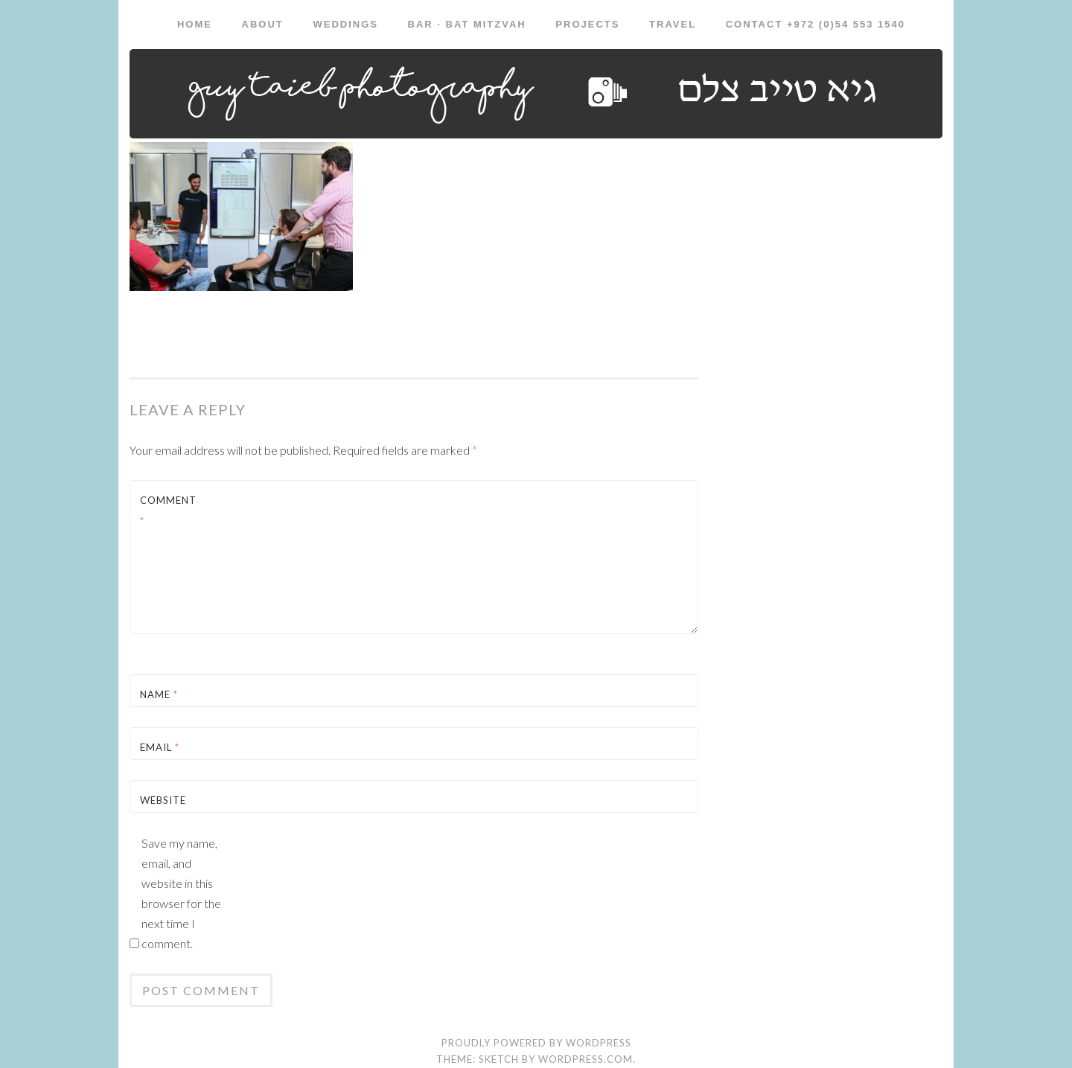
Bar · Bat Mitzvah (467, 24)
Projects (587, 24)
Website (163, 800)
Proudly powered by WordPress (536, 1043)
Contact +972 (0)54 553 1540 (815, 24)
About (263, 24)
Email (159, 747)
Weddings (345, 24)
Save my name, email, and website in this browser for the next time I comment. (181, 893)
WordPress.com (585, 1059)
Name (159, 694)
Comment (168, 510)
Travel (672, 24)
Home (194, 24)
